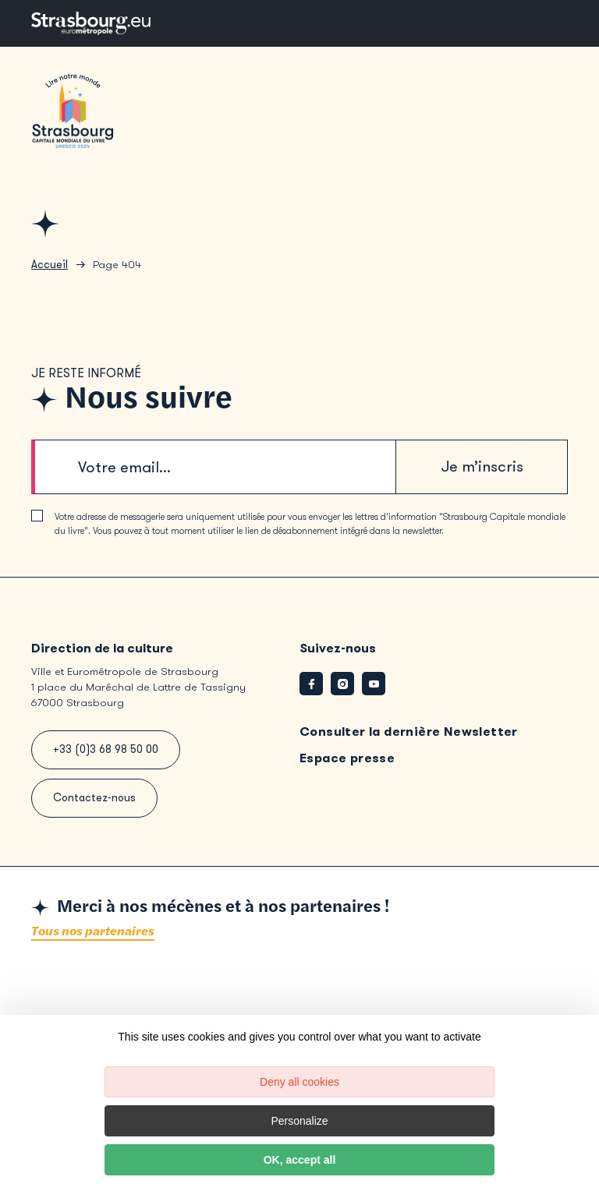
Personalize (299, 1121)
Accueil (49, 264)
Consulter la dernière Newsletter (409, 731)
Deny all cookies (299, 1082)
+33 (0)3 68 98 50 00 (105, 749)
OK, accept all (300, 1160)
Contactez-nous (94, 797)
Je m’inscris (482, 466)
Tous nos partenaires (92, 931)
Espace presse (347, 758)
